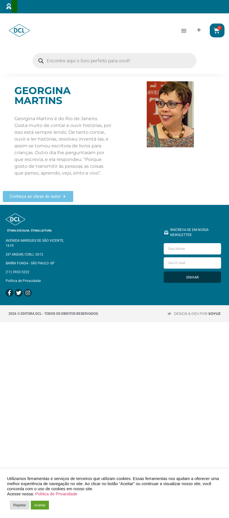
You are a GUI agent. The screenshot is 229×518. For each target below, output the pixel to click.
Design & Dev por (197, 311)
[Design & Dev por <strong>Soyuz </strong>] (169, 311)
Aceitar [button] (40, 505)
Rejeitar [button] (19, 505)
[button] (184, 30)
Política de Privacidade (56, 494)
